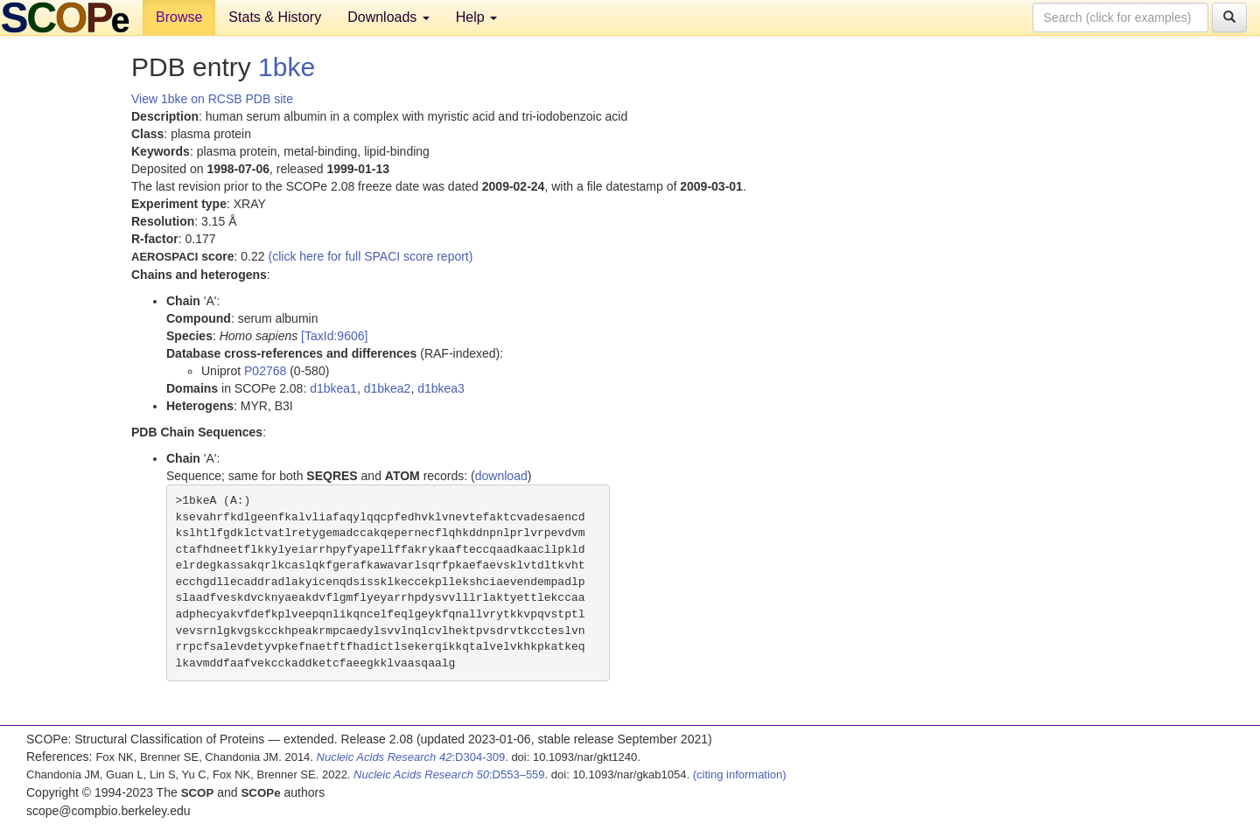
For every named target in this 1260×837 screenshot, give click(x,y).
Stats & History (274, 17)
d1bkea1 (333, 388)
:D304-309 (411, 757)
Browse (179, 17)
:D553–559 (449, 774)
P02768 (265, 371)
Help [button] (476, 17)
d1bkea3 (441, 388)
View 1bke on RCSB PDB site (212, 99)
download (501, 476)
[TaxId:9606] (334, 336)
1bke (286, 66)
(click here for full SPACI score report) (371, 256)
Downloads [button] (388, 17)
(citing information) (740, 774)
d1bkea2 (387, 388)
